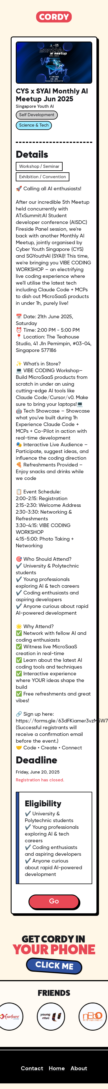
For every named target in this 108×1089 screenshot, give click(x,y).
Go (54, 901)
